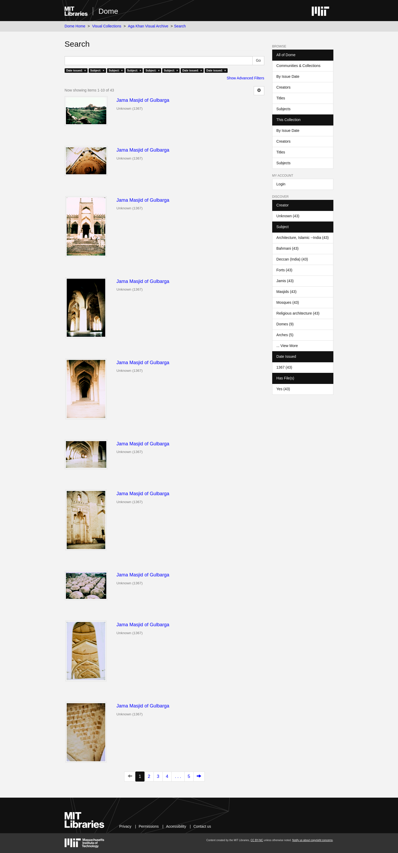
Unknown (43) (287, 216)
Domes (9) (285, 324)
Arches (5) (285, 335)
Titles (280, 98)
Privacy (125, 826)
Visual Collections (106, 26)
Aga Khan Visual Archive (148, 26)
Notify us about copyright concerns (312, 840)
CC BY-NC (257, 840)
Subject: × (97, 70)
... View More (287, 346)
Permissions (149, 826)
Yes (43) (283, 389)
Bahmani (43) (287, 248)
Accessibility (176, 826)
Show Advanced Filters (245, 78)
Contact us (202, 826)
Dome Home (75, 26)
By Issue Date (287, 76)
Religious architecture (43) (297, 313)
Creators (283, 87)
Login (280, 184)
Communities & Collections (298, 66)
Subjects (283, 109)
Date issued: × (76, 70)
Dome (108, 11)
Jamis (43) (285, 281)
